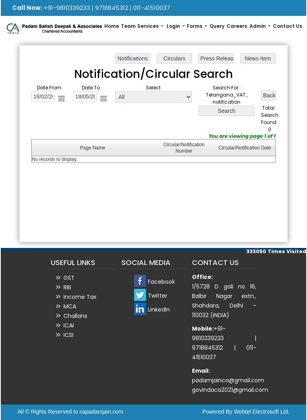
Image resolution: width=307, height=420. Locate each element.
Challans (75, 316)
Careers (236, 26)
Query (216, 26)
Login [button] (174, 26)
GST (69, 278)
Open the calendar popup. (62, 99)
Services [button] (148, 26)
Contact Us (287, 26)
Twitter (157, 296)
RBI (67, 287)
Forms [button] (195, 26)
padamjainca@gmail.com (228, 380)
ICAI (68, 325)
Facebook (161, 282)
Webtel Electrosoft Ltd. (262, 411)
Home (111, 26)
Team (128, 26)
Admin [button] (258, 26)
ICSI (68, 335)
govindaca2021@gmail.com (230, 390)
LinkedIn (159, 310)
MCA (69, 306)
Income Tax (79, 297)
